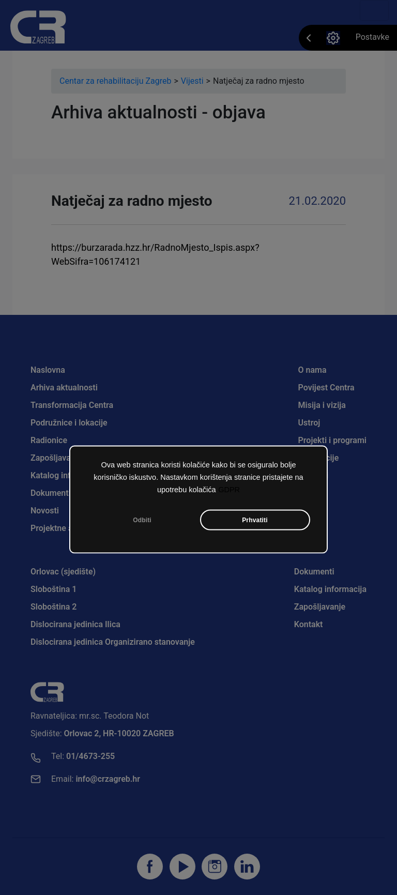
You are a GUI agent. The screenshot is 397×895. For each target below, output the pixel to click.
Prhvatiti (255, 521)
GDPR (229, 491)
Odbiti (142, 521)
